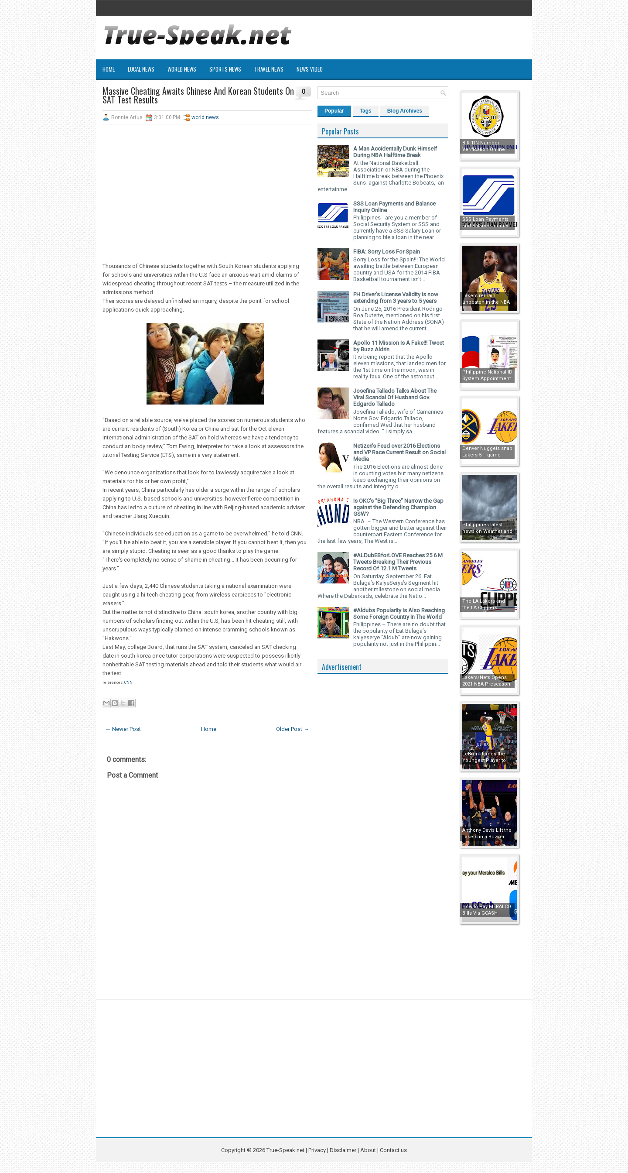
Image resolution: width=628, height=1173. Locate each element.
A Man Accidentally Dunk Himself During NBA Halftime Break (395, 151)
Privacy (317, 1150)
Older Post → (292, 729)
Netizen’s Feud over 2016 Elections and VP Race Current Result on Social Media (399, 452)
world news (205, 117)
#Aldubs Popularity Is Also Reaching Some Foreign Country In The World (399, 613)
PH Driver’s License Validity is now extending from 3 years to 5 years (395, 297)
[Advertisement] (207, 194)
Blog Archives (404, 111)
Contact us (393, 1150)
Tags (366, 111)
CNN (128, 682)
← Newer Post (123, 729)
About (368, 1150)
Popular (334, 111)
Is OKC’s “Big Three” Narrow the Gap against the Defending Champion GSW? (398, 507)
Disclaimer (343, 1150)
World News (181, 69)
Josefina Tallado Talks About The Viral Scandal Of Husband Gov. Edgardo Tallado (395, 397)
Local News (141, 69)
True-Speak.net (285, 1150)
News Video (310, 69)
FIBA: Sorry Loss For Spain (386, 251)
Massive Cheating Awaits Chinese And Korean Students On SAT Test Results (198, 95)
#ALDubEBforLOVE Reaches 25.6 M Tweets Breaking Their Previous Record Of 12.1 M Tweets (398, 562)
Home (108, 69)
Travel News (268, 69)
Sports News (225, 69)
